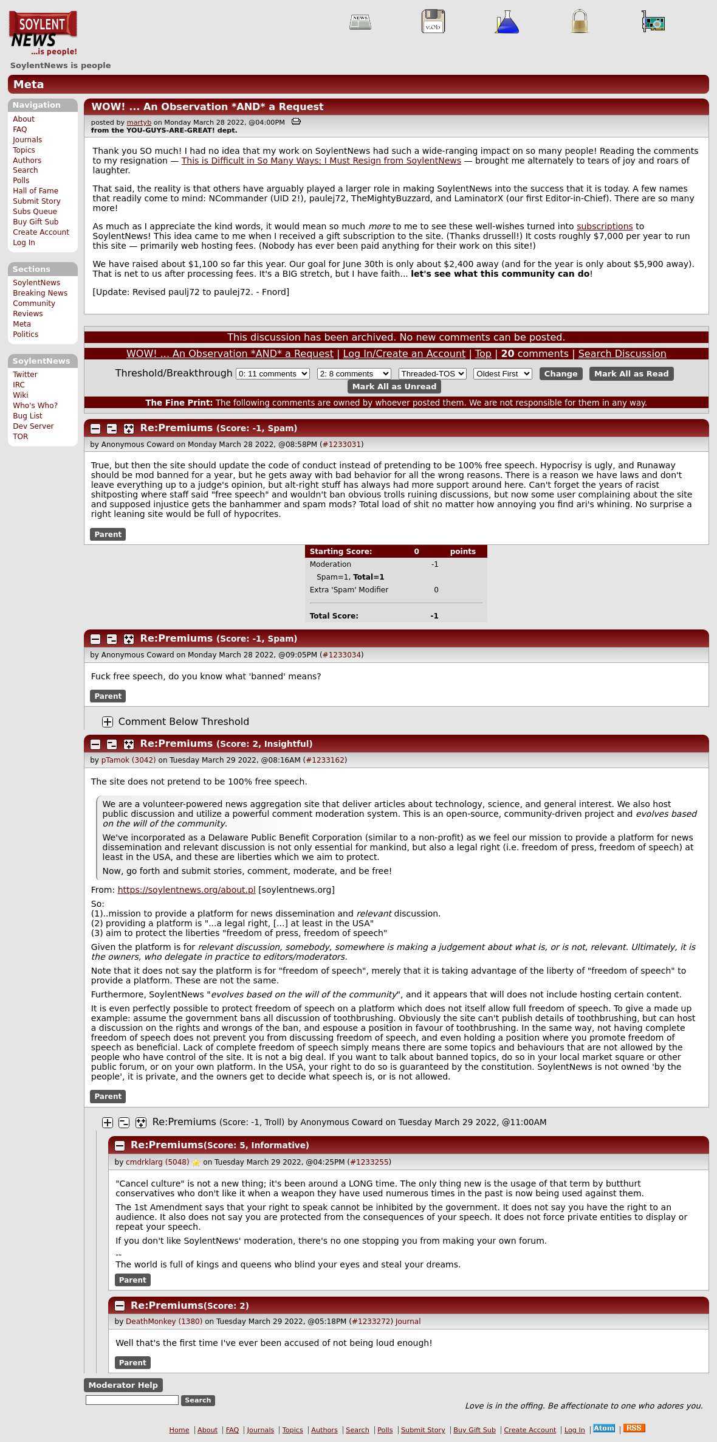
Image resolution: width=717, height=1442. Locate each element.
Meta (28, 84)
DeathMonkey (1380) (164, 1321)
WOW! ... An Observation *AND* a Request (207, 107)
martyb (139, 123)
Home (180, 1430)
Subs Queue (35, 211)
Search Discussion (622, 353)
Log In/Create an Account (404, 353)
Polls (21, 180)
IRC (19, 385)
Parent (108, 534)
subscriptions (605, 226)
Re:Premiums (176, 428)
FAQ (20, 129)
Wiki (20, 395)
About (24, 119)
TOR (20, 436)
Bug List (28, 416)
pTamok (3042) (128, 760)
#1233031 (342, 444)
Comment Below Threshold (184, 721)
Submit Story (37, 201)
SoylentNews (43, 33)
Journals (27, 140)
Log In (24, 242)
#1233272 (371, 1321)
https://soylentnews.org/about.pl (187, 890)
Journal (408, 1321)
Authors (27, 160)
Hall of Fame (35, 191)
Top (483, 353)
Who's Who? (35, 405)
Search (25, 170)
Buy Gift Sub (35, 222)
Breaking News (40, 293)
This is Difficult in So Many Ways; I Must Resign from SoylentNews (321, 160)
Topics (24, 150)
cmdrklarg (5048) (158, 1162)
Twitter (25, 374)
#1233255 (369, 1162)
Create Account (41, 232)
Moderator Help (123, 1385)
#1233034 (342, 655)
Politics (25, 334)
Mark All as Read (631, 373)
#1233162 (325, 760)
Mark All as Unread (394, 386)
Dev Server (33, 426)
